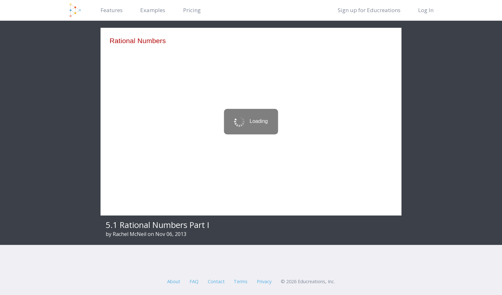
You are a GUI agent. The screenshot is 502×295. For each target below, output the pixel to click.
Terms (240, 281)
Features (112, 10)
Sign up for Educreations (369, 10)
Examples (152, 10)
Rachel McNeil (129, 234)
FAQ (194, 281)
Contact (216, 281)
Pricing (192, 10)
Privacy (264, 281)
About (173, 281)
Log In (425, 10)
